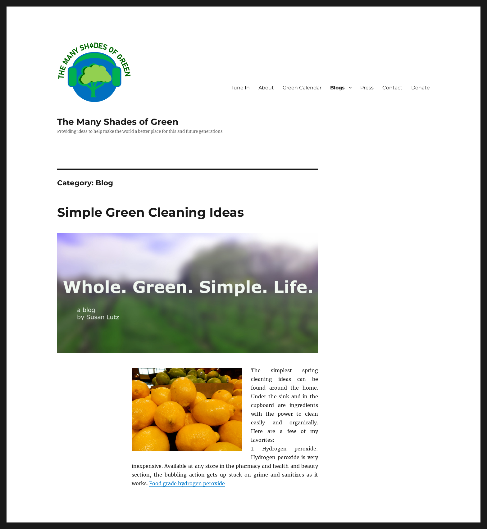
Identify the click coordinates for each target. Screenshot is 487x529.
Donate (420, 88)
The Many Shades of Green (117, 121)
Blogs (337, 88)
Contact (392, 88)
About (266, 88)
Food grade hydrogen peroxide (187, 483)
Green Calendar (302, 88)
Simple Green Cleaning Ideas (150, 212)
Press (367, 88)
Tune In (240, 88)
